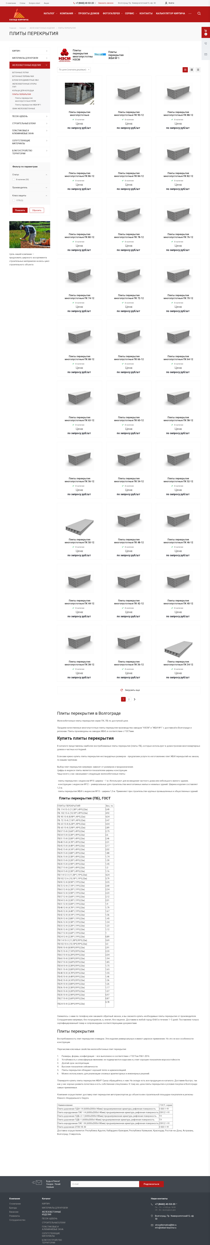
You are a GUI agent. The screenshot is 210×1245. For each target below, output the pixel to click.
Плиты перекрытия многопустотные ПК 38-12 (79, 663)
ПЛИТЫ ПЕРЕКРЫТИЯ (21, 94)
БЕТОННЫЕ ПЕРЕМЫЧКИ (23, 76)
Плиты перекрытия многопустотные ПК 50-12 (79, 541)
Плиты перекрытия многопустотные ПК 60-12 (129, 419)
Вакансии (13, 1212)
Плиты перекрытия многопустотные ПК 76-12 (178, 236)
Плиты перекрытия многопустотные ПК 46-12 (178, 541)
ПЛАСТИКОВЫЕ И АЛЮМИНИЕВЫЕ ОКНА (23, 132)
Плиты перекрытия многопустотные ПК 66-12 (129, 358)
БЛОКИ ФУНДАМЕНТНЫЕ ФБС (25, 80)
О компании (15, 1204)
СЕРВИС (131, 13)
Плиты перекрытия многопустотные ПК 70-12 (178, 297)
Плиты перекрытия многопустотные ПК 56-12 (79, 480)
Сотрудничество (17, 1220)
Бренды (13, 1208)
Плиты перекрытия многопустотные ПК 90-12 (129, 113)
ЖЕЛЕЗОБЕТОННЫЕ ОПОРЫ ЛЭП (24, 85)
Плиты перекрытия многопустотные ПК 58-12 (178, 419)
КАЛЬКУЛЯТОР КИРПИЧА (170, 13)
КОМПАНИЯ (68, 13)
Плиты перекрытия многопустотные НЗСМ (83, 55)
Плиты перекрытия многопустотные (79, 113)
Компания (14, 1198)
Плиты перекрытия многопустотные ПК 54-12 (129, 480)
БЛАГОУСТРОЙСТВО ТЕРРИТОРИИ (22, 152)
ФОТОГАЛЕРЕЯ (113, 13)
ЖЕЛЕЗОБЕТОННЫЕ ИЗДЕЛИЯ (26, 65)
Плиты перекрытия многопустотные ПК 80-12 (79, 236)
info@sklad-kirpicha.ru (165, 1227)
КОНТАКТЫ (146, 13)
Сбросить (36, 210)
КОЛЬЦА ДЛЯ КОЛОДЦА (23, 90)
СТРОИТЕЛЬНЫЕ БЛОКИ (24, 123)
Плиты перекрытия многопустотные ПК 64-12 (178, 358)
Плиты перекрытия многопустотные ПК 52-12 (178, 480)
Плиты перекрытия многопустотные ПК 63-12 (79, 419)
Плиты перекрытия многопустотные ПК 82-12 (178, 175)
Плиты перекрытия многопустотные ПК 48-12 (129, 541)
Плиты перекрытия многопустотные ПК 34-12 (178, 663)
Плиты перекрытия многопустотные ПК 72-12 (129, 297)
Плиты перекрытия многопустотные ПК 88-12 (178, 113)
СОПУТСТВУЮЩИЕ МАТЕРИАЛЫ (21, 142)
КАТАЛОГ (50, 13)
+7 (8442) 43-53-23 (165, 1204)
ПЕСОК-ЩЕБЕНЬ (20, 116)
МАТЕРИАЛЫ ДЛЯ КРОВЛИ (25, 58)
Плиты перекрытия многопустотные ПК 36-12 (129, 663)
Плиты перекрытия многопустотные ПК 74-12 (79, 297)
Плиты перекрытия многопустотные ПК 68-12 (79, 358)
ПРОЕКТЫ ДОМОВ (88, 13)
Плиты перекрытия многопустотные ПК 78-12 (129, 236)
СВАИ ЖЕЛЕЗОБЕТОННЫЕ (23, 108)
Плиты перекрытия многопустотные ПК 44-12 (79, 602)
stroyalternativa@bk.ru (165, 1225)
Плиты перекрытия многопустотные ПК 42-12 (129, 602)
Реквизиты (14, 1216)
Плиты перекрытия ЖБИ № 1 (116, 55)
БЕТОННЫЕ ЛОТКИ (20, 72)
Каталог (46, 1198)
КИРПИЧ (16, 51)
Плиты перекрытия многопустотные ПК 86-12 (79, 175)
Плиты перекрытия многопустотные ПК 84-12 (129, 175)
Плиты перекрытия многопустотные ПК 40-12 (178, 602)
